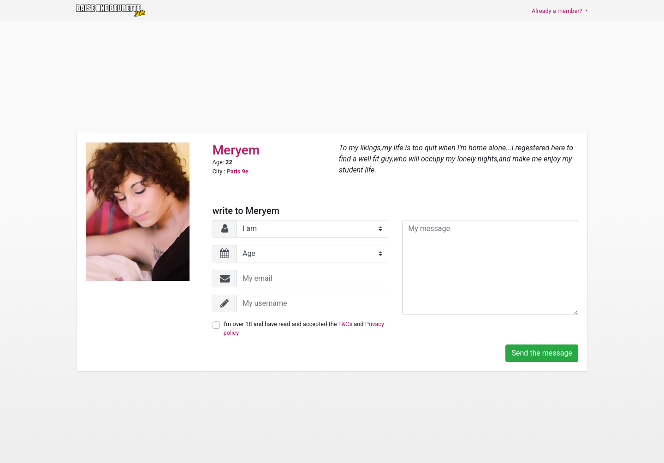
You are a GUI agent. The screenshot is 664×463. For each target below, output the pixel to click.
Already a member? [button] (558, 10)
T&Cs (345, 324)
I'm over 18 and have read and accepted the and (304, 328)
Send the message (541, 353)
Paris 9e (238, 171)
